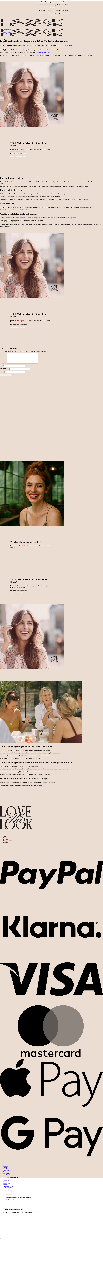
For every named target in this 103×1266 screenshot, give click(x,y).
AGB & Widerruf (7, 1176)
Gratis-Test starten (67, 45)
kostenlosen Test (27, 45)
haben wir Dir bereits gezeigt (43, 52)
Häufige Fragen (7, 32)
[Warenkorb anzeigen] (8, 1188)
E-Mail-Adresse (4, 370)
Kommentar (3, 365)
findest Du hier (26, 210)
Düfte (1, 37)
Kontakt (5, 34)
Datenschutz (6, 1175)
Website (2, 373)
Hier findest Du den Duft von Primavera (10, 222)
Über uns (5, 31)
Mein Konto (6, 839)
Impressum (6, 1174)
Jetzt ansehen (53, 7)
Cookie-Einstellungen (51, 1163)
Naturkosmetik (7, 29)
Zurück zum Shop (11, 1201)
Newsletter (6, 1172)
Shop (4, 838)
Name (2, 367)
